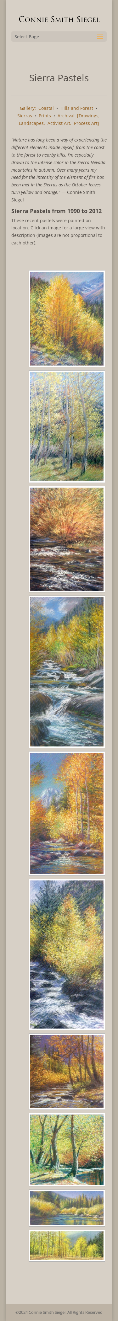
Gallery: (28, 108)
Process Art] (86, 123)
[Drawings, (88, 116)
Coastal (46, 108)
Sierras (24, 116)
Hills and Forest (76, 108)
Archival (66, 116)
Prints (45, 116)
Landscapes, (32, 123)
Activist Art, (59, 123)
